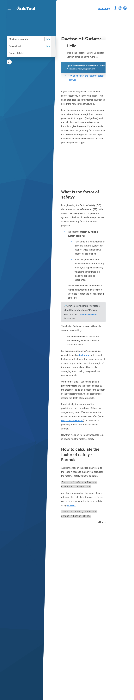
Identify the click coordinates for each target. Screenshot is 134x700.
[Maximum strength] (37, 39)
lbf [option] (47, 39)
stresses (71, 505)
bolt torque (84, 355)
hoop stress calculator (72, 420)
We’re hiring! (104, 8)
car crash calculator (87, 314)
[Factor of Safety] (38, 53)
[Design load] (33, 46)
